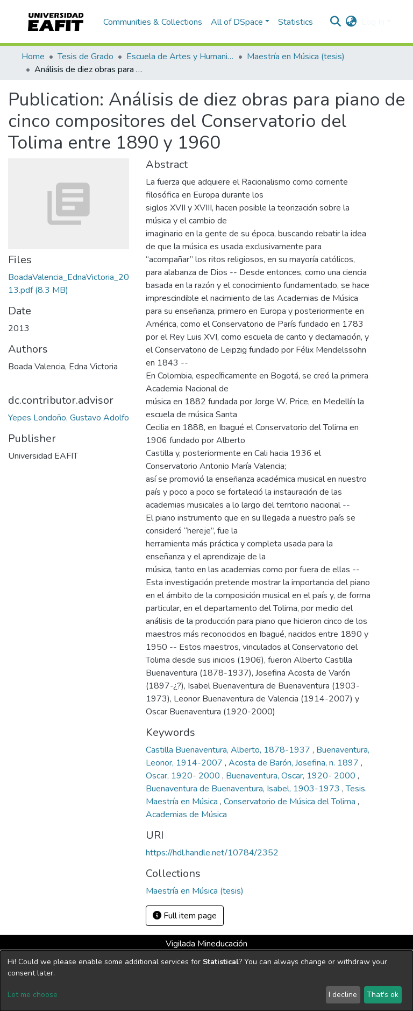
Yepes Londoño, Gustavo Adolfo (68, 418)
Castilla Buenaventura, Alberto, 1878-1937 (229, 750)
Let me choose (33, 994)
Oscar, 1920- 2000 (184, 776)
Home (33, 56)
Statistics (295, 22)
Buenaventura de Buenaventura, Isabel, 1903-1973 (244, 789)
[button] (351, 22)
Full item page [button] (185, 916)
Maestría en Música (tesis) (296, 56)
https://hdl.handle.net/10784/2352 (212, 853)
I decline (343, 994)
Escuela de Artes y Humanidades (180, 56)
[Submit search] (336, 22)
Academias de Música (186, 814)
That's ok (382, 994)
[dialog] (206, 981)
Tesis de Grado (85, 56)
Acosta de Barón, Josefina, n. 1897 (295, 763)
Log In (372, 22)
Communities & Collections (152, 22)
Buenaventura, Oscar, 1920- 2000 (292, 776)
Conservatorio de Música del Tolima (291, 802)
